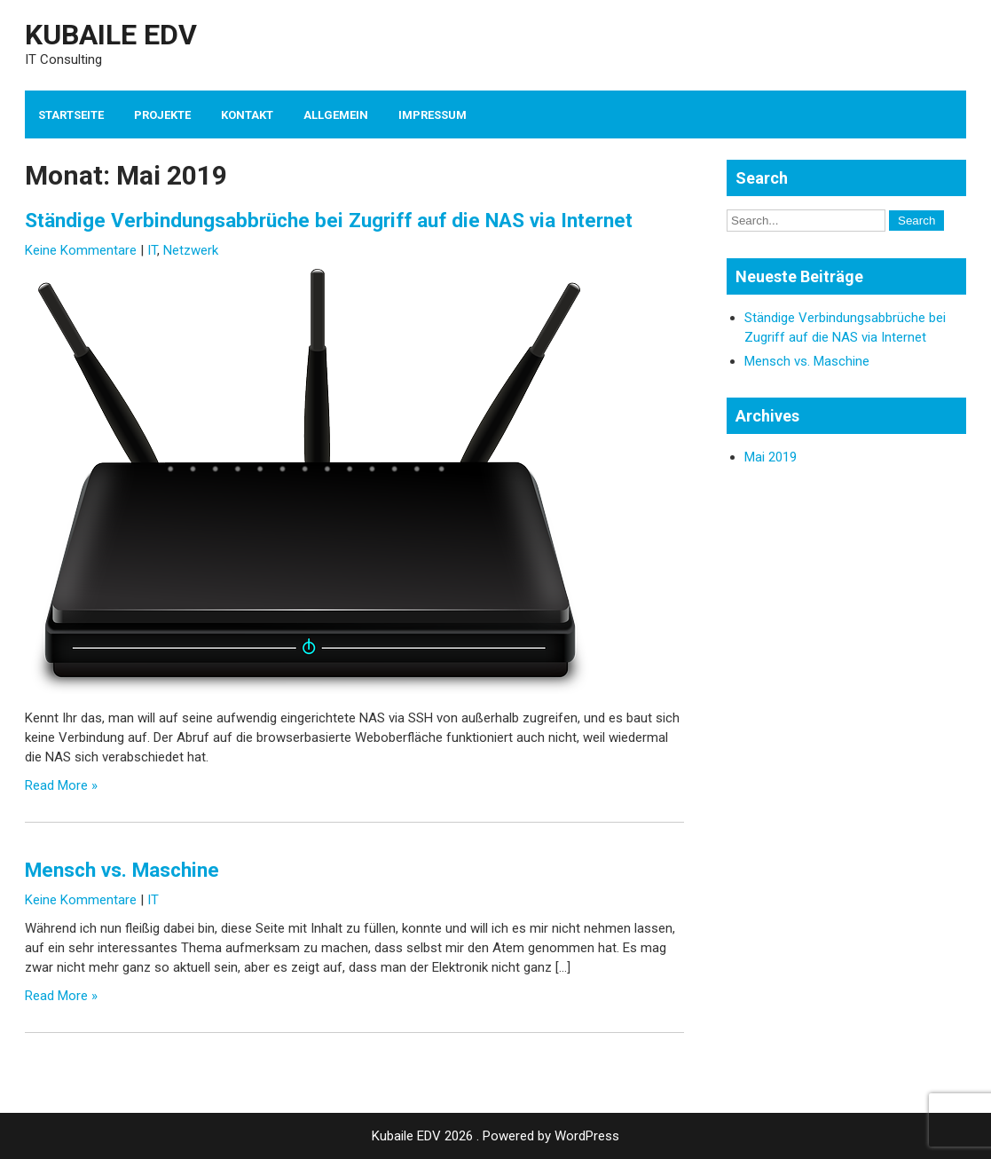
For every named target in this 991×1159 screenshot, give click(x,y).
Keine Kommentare (81, 250)
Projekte (162, 115)
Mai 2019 (770, 457)
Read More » (61, 785)
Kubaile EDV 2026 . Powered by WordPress (495, 1136)
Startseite (71, 115)
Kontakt (247, 115)
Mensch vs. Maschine (122, 869)
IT (152, 250)
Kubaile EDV (111, 34)
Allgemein (335, 115)
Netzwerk (190, 250)
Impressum (432, 115)
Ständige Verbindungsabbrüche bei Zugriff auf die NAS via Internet (329, 220)
